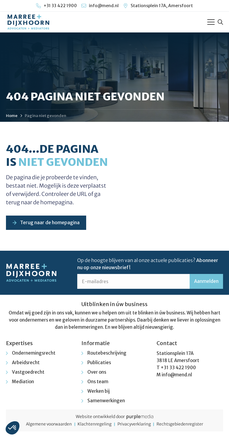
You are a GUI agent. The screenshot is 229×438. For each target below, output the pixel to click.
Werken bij (98, 391)
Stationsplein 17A (175, 354)
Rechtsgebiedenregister (183, 425)
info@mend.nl (177, 375)
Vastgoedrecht (28, 372)
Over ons (96, 372)
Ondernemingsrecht (33, 353)
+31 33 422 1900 (178, 368)
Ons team (97, 382)
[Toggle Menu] (211, 22)
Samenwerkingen (106, 401)
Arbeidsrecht (26, 363)
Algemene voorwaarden (46, 425)
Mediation (23, 382)
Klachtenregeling (93, 425)
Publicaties (99, 363)
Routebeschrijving (106, 353)
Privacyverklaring (135, 425)
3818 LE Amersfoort (178, 361)
